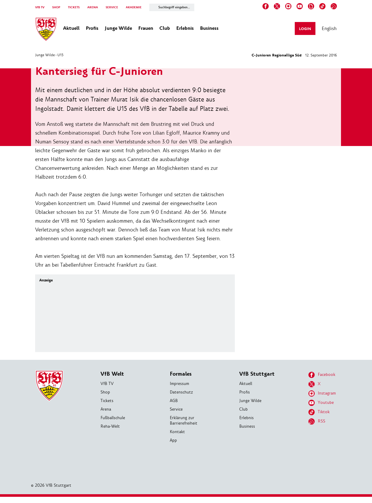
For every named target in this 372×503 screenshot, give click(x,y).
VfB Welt (112, 374)
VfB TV (39, 7)
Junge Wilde (45, 55)
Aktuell (245, 383)
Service (176, 409)
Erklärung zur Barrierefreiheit (183, 420)
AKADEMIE (134, 7)
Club (243, 409)
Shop (105, 392)
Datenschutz (181, 392)
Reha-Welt (110, 426)
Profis (244, 392)
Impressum (179, 383)
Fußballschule (112, 417)
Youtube (321, 403)
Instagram (322, 393)
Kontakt (177, 431)
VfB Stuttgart (257, 374)
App (173, 440)
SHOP (56, 7)
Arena (105, 409)
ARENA (92, 7)
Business (247, 426)
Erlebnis (246, 417)
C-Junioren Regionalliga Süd (276, 55)
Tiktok (319, 412)
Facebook (321, 375)
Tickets (106, 400)
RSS (316, 421)
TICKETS (74, 7)
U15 (60, 55)
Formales (181, 374)
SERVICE (112, 7)
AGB (174, 400)
